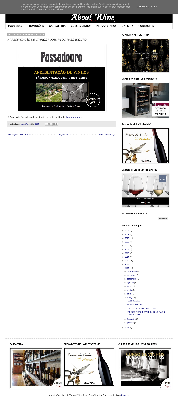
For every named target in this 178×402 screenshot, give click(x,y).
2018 (127, 257)
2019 (127, 253)
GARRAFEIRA (57, 26)
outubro (131, 275)
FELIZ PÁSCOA (133, 301)
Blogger (124, 395)
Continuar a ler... (74, 117)
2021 (127, 245)
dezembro (132, 271)
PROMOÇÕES (36, 26)
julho (130, 286)
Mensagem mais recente (19, 134)
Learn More (143, 7)
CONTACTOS (146, 26)
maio (129, 290)
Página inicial (15, 26)
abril (129, 294)
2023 (127, 238)
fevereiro (131, 319)
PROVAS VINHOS (106, 26)
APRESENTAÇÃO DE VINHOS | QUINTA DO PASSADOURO (146, 313)
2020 (127, 249)
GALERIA (127, 26)
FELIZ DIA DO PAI (135, 304)
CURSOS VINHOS (81, 26)
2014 (127, 327)
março (130, 297)
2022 (127, 242)
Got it (154, 7)
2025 (127, 230)
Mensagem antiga (106, 134)
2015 (127, 268)
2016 (127, 264)
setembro (132, 279)
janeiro (130, 322)
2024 (127, 234)
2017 (127, 260)
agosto (130, 282)
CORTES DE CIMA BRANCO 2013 (141, 308)
